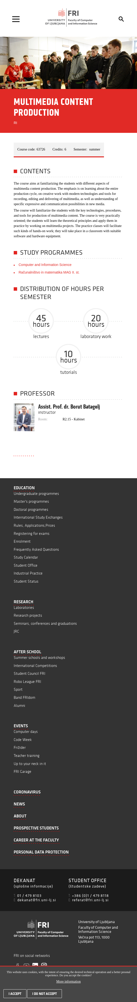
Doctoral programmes (31, 509)
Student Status (26, 581)
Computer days (26, 731)
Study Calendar (26, 557)
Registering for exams (31, 533)
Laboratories (24, 607)
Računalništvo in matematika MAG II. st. (49, 272)
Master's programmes (31, 501)
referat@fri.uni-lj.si (90, 899)
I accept (15, 996)
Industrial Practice (28, 573)
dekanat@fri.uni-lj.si (36, 899)
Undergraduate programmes (36, 493)
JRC (16, 631)
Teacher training (26, 755)
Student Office (25, 565)
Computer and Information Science (45, 265)
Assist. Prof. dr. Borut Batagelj (69, 407)
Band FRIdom (24, 697)
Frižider (20, 747)
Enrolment (22, 541)
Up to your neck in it (30, 763)
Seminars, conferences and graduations (45, 623)
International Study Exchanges (38, 517)
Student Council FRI (29, 673)
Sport (18, 689)
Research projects (28, 615)
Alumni (19, 705)
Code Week (23, 739)
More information (68, 984)
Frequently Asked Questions (36, 549)
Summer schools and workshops (39, 657)
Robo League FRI (27, 681)
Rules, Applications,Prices (34, 525)
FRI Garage (22, 771)
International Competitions (35, 665)
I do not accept (44, 996)
